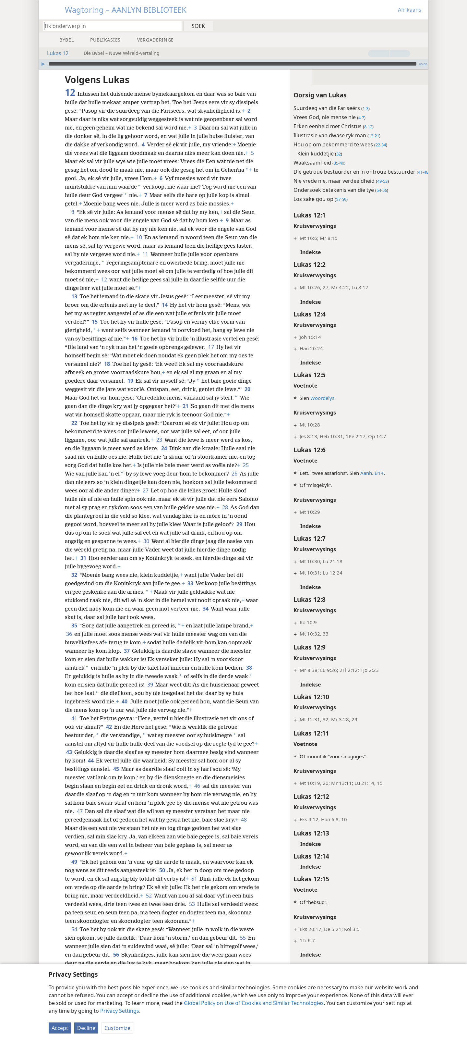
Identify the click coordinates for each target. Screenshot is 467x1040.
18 (107, 372)
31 (114, 566)
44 (114, 769)
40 (136, 709)
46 (197, 794)
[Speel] (43, 64)
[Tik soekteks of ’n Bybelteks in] (109, 26)
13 (74, 304)
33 (190, 591)
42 (109, 735)
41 (74, 726)
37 (127, 659)
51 (194, 887)
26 (234, 482)
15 (94, 330)
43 (73, 760)
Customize (117, 1028)
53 (214, 912)
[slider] (232, 64)
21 (185, 414)
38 (249, 676)
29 (89, 541)
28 (69, 524)
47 (91, 819)
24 (164, 456)
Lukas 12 (54, 53)
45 (129, 777)
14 (165, 313)
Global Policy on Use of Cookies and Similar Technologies (254, 1003)
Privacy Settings (119, 1010)
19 (130, 389)
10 (139, 245)
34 (219, 617)
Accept (60, 1028)
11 (162, 262)
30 (174, 549)
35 (74, 634)
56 (133, 963)
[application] (233, 64)
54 (74, 937)
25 (246, 473)
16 (134, 347)
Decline (86, 1028)
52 (171, 904)
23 (159, 448)
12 (104, 287)
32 (74, 583)
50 (162, 878)
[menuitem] (420, 25)
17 (225, 355)
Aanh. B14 (364, 473)
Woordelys (314, 398)
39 (150, 693)
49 (74, 870)
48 (69, 836)
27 (178, 498)
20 (247, 397)
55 (243, 946)
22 (74, 431)
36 (69, 642)
